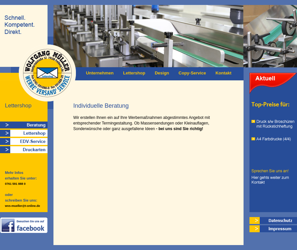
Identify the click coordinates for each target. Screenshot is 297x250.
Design (162, 72)
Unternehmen (100, 72)
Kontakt (223, 72)
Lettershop (134, 72)
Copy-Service (192, 72)
